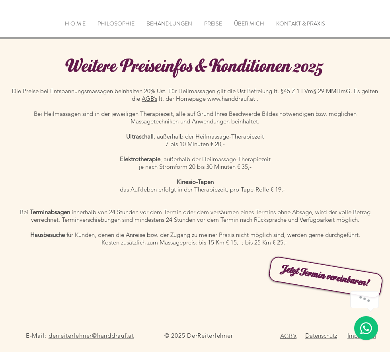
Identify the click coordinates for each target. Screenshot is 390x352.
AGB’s (149, 98)
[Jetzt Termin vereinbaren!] (326, 277)
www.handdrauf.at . (232, 98)
